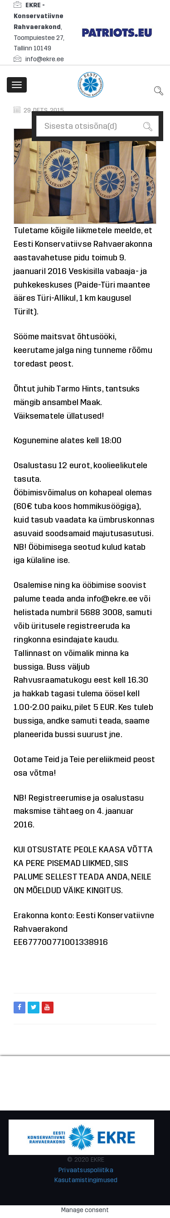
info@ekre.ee (44, 59)
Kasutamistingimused (86, 1180)
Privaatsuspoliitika (85, 1170)
